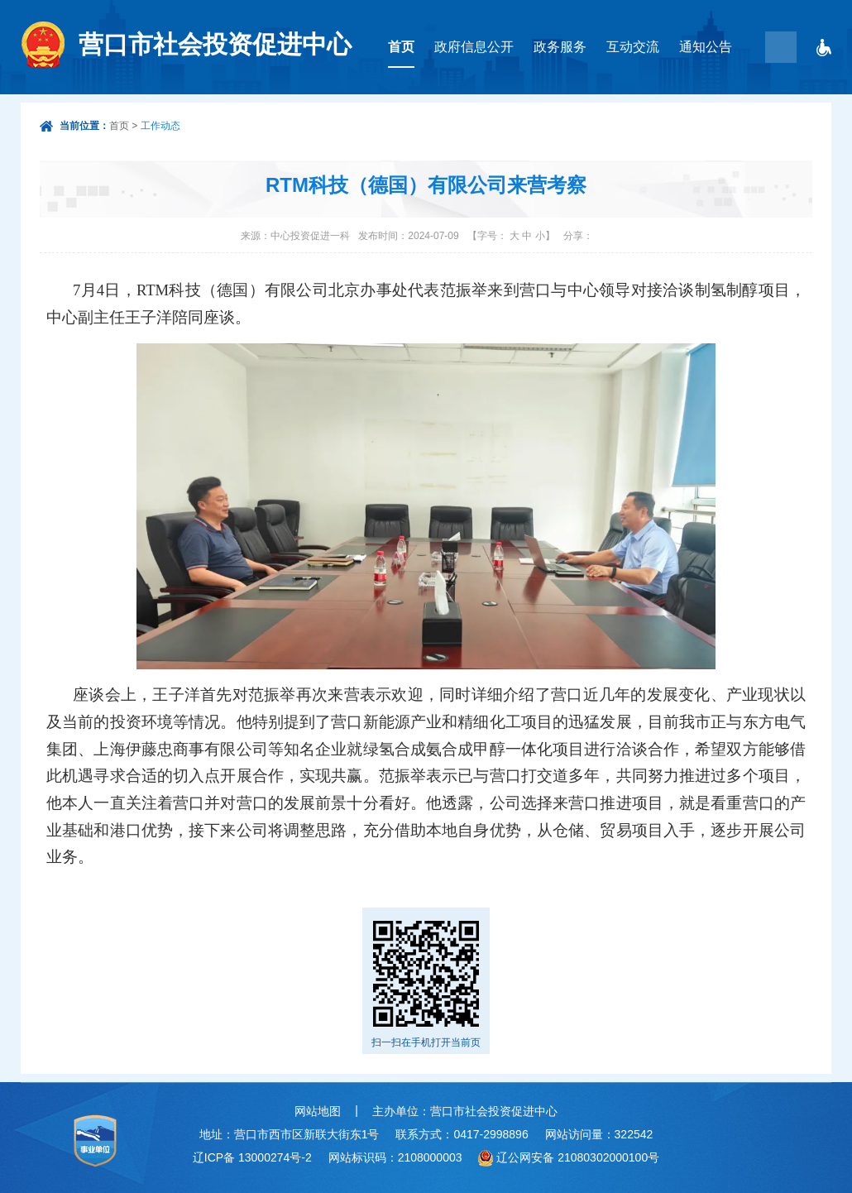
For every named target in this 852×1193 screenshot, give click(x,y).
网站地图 (317, 1111)
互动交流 (632, 47)
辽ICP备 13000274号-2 (252, 1157)
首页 (401, 47)
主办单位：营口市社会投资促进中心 (465, 1111)
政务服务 (560, 47)
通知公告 (705, 47)
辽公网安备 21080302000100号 (577, 1157)
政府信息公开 (474, 47)
